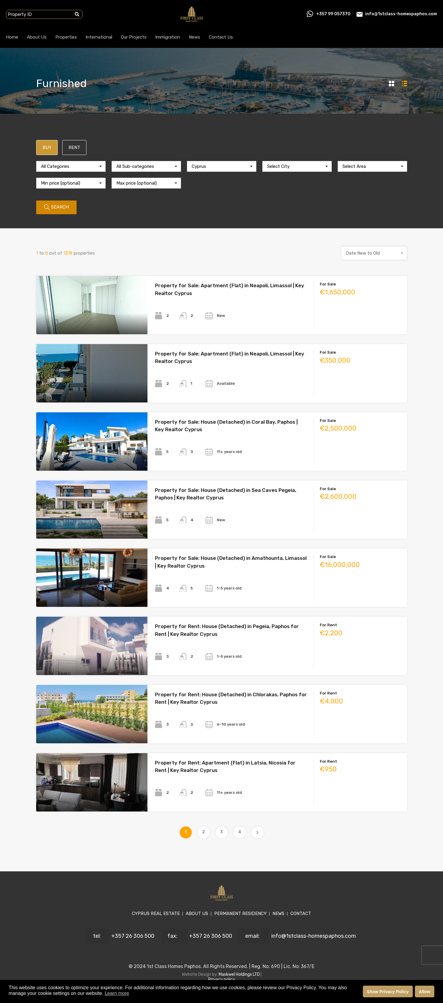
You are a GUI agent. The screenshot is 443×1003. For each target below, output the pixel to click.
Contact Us (221, 37)
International (99, 37)
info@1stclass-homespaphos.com (401, 13)
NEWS (278, 913)
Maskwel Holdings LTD (240, 974)
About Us (37, 37)
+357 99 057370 (333, 13)
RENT (74, 147)
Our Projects (134, 37)
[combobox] (71, 166)
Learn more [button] (117, 993)
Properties (66, 37)
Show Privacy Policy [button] (388, 991)
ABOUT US (197, 913)
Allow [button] (424, 991)
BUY (46, 147)
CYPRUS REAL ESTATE (156, 913)
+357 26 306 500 (132, 936)
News (194, 37)
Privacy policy (221, 979)
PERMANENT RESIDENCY (240, 913)
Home (12, 37)
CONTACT (300, 913)
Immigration (167, 37)
